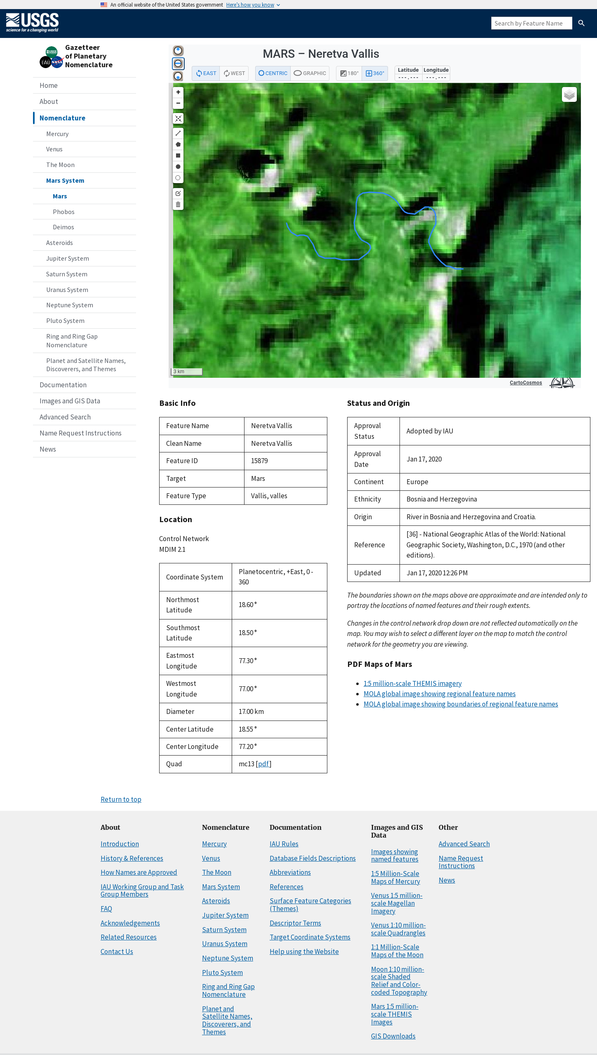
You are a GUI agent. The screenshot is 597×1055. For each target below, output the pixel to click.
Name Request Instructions (81, 433)
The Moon (60, 164)
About (49, 101)
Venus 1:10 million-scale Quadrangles (398, 929)
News (48, 449)
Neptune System (69, 305)
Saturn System (66, 274)
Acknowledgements (130, 923)
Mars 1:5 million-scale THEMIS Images (394, 1014)
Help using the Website (304, 951)
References (286, 886)
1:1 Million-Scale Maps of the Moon (397, 950)
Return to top (121, 799)
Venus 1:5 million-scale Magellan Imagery (397, 903)
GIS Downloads (393, 1036)
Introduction (120, 843)
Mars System (65, 180)
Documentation (63, 384)
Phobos (64, 211)
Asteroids (59, 242)
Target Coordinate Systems (310, 937)
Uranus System (67, 289)
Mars (60, 196)
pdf (263, 763)
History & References (132, 858)
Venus (54, 149)
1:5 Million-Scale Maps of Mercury (395, 877)
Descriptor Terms (295, 923)
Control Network (184, 538)
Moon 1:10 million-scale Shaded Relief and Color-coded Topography (399, 981)
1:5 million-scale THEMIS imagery (413, 683)
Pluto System (65, 320)
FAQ (106, 908)
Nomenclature (62, 117)
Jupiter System (67, 258)
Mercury (57, 134)
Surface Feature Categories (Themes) (310, 904)
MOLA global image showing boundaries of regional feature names (461, 704)
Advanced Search (65, 417)
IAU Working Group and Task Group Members (142, 890)
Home (49, 85)
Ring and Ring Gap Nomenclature (72, 340)
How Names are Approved (139, 872)
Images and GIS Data (70, 400)
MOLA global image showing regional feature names (440, 693)
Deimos (63, 227)
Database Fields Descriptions (313, 858)
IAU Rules (284, 843)
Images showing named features (394, 855)
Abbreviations (290, 872)
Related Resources (129, 937)
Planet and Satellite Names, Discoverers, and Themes (86, 364)
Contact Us (117, 951)
